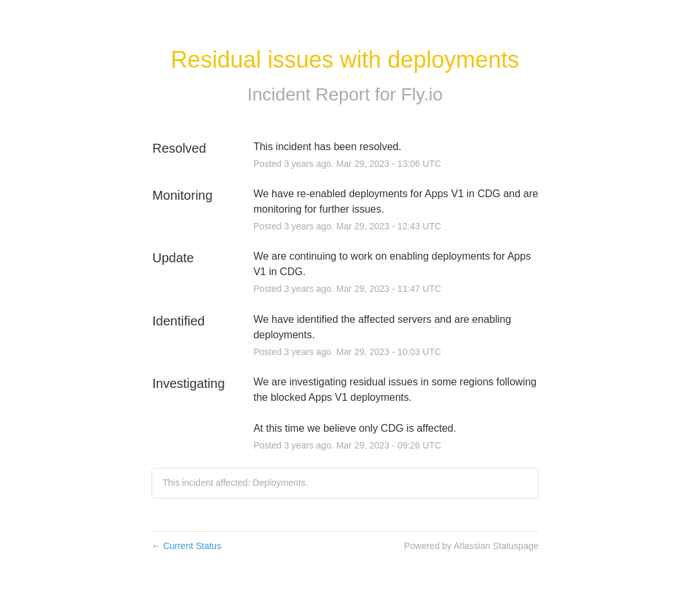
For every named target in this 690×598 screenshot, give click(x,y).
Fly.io (422, 94)
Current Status (186, 546)
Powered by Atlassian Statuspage (471, 546)
